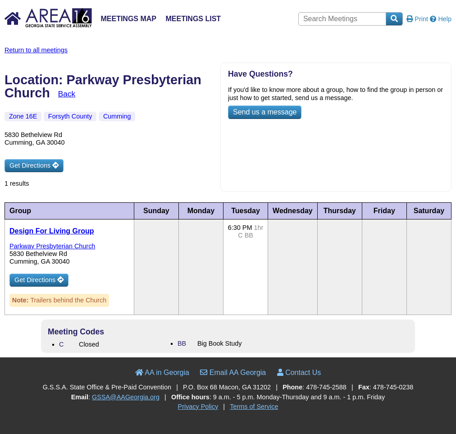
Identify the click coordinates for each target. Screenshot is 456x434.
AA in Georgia (162, 372)
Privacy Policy (198, 406)
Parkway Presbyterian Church (52, 246)
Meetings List (193, 19)
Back (66, 93)
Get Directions (34, 165)
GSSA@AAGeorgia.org (126, 397)
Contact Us (299, 372)
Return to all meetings (36, 50)
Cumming (117, 116)
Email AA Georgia (233, 372)
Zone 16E (23, 116)
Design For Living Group (51, 231)
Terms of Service (254, 406)
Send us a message (264, 112)
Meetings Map (128, 19)
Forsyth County (70, 116)
